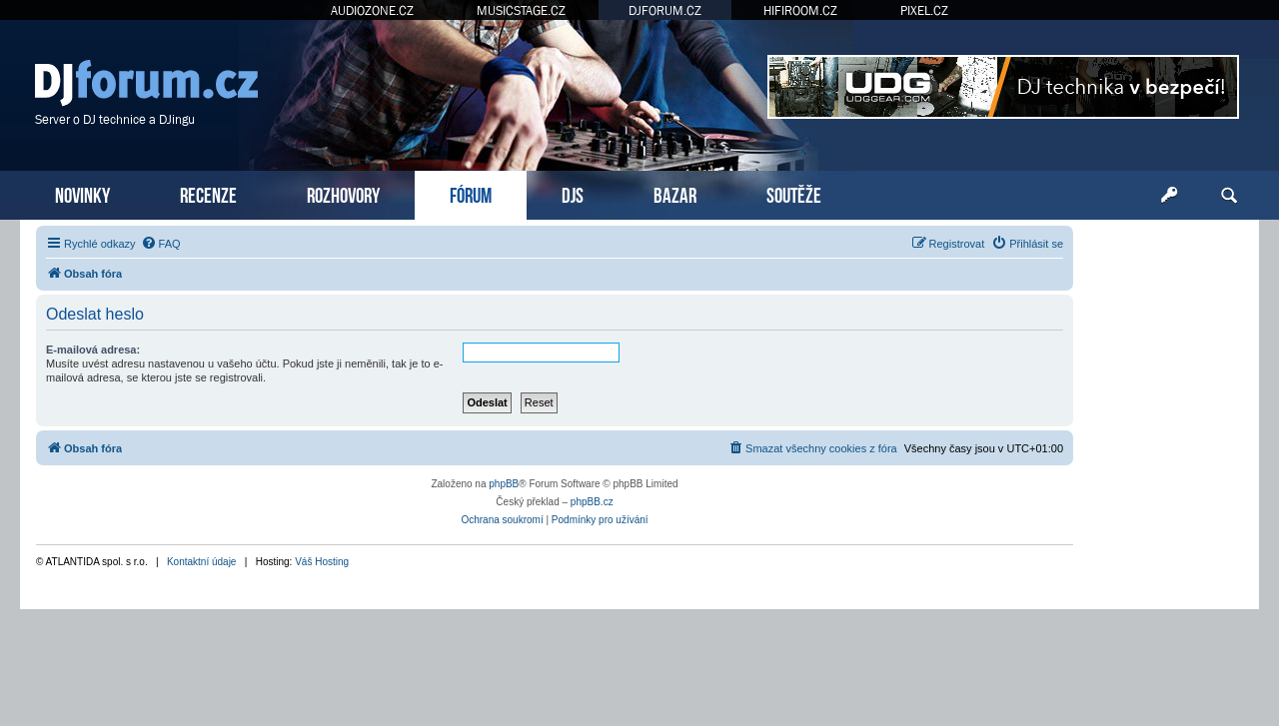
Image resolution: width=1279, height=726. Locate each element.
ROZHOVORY (343, 193)
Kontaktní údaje (202, 561)
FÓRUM (471, 193)
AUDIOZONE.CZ (372, 10)
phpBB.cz (592, 501)
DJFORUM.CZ (665, 10)
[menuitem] (161, 244)
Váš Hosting (322, 561)
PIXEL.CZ (924, 10)
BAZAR (674, 193)
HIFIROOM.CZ (800, 10)
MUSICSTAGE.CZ (521, 10)
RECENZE (208, 193)
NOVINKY (82, 193)
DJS (573, 193)
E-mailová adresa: (93, 350)
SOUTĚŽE (793, 193)
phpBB (504, 483)
